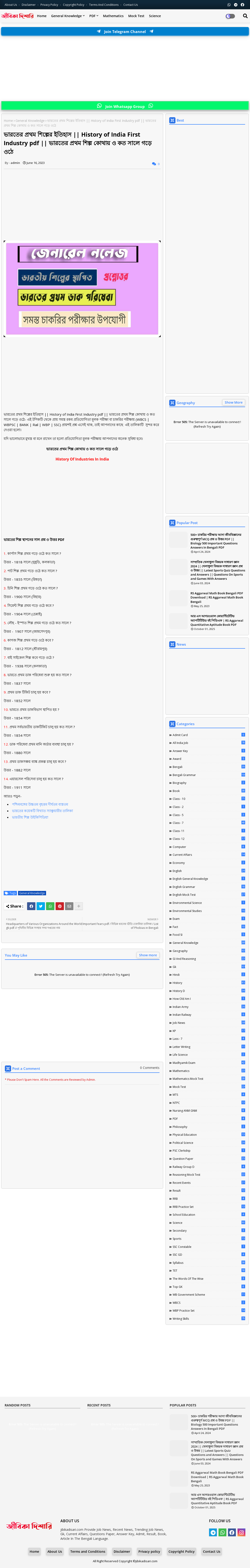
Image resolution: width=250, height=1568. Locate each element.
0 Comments (149, 1067)
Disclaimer (29, 5)
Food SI (209, 935)
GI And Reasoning (209, 959)
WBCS (209, 1303)
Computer (209, 847)
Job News (209, 1023)
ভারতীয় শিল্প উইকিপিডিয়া (30, 817)
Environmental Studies (209, 911)
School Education (209, 1214)
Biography (209, 783)
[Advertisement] (125, 68)
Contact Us (211, 1551)
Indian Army (209, 1007)
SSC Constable (209, 1247)
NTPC (209, 1103)
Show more (148, 955)
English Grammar (209, 887)
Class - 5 (209, 815)
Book (209, 791)
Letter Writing (209, 1047)
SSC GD (209, 1254)
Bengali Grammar (209, 775)
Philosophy (209, 1127)
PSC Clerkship (209, 1150)
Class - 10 (209, 799)
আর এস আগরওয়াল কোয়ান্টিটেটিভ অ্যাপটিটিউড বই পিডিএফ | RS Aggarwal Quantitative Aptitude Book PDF (217, 620)
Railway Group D (209, 1167)
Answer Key (209, 751)
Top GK (209, 1287)
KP (209, 1031)
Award (209, 759)
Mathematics (113, 16)
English (209, 871)
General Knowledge (66, 16)
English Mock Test (209, 895)
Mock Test (136, 16)
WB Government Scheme (209, 1294)
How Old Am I (209, 999)
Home (42, 16)
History (209, 983)
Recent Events (209, 1183)
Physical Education (209, 1134)
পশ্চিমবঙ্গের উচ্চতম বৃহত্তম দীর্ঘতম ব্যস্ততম (40, 804)
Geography (209, 951)
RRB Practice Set (209, 1207)
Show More (234, 402)
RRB (209, 1199)
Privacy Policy (50, 5)
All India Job (209, 743)
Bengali (209, 767)
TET (209, 1270)
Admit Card (209, 735)
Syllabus (209, 1263)
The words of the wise (209, 1278)
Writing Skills (209, 1318)
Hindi (209, 975)
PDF (92, 16)
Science (155, 16)
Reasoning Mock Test (209, 1174)
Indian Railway (209, 1015)
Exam (209, 919)
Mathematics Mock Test (209, 1079)
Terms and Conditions (104, 5)
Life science (209, 1054)
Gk (209, 967)
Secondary (209, 1230)
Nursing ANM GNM (209, 1110)
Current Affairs (209, 855)
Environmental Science (209, 903)
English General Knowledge (209, 879)
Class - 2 (209, 807)
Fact (209, 927)
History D (209, 991)
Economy (209, 863)
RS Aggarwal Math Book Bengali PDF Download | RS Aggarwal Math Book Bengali (217, 597)
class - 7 (209, 823)
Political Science (209, 1143)
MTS (209, 1094)
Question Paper (209, 1159)
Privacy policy (149, 1551)
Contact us (130, 5)
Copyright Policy (74, 5)
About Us (11, 5)
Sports (209, 1239)
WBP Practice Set (209, 1310)
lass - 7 (209, 1039)
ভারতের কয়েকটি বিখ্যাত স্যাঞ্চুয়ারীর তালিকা (42, 810)
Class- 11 (209, 831)
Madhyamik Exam (209, 1063)
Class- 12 (209, 839)
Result (209, 1190)
